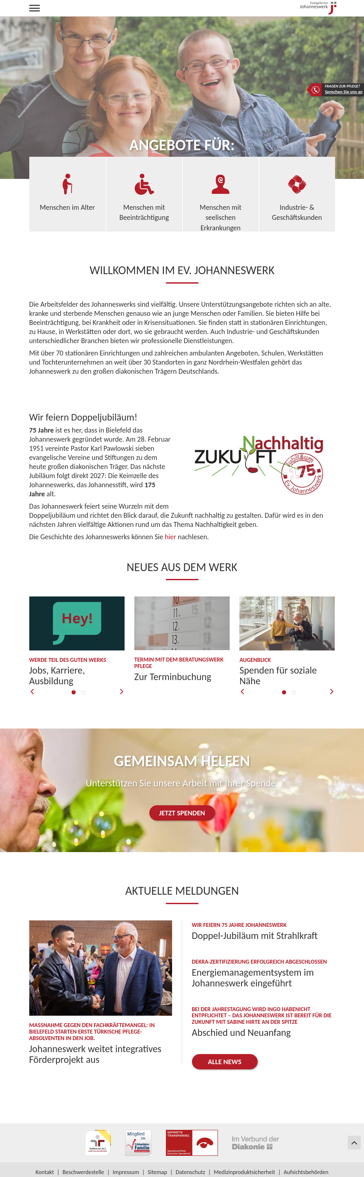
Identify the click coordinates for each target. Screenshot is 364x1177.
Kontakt (44, 1172)
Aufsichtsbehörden (306, 1172)
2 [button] (83, 688)
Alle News (224, 1061)
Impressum (126, 1172)
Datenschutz (190, 1172)
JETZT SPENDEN (182, 813)
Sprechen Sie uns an (344, 92)
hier (170, 536)
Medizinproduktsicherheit (244, 1172)
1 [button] (73, 689)
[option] (77, 641)
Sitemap (157, 1172)
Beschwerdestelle (83, 1172)
